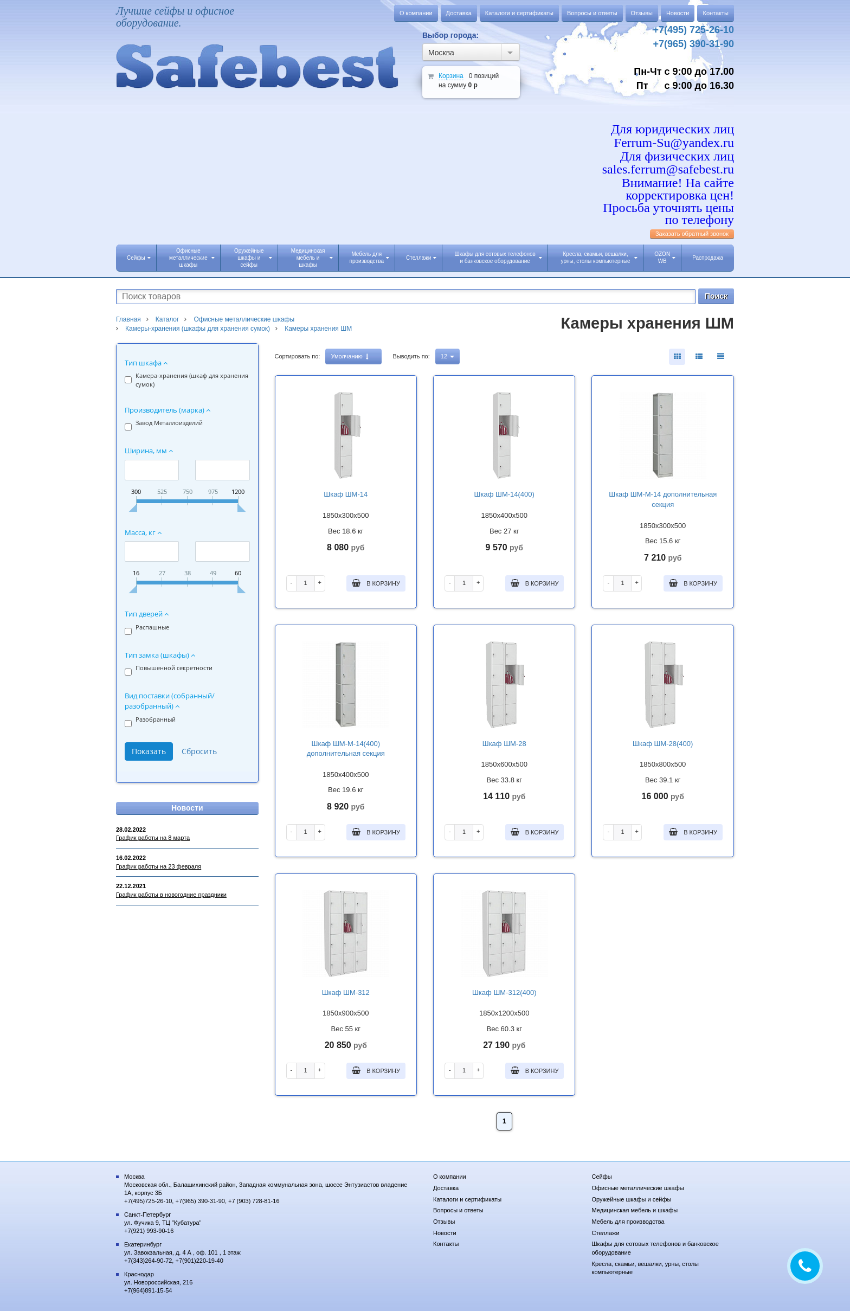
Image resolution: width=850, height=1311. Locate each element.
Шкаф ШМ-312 (346, 992)
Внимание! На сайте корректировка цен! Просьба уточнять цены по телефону (668, 201)
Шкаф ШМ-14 (346, 494)
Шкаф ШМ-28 (504, 744)
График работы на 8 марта (153, 837)
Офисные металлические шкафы (192, 258)
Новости (678, 13)
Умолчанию (349, 356)
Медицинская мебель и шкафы (312, 258)
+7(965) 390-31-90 (693, 43)
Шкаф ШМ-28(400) (663, 744)
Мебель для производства (369, 257)
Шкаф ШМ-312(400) (504, 992)
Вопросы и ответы (592, 13)
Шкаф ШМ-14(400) (504, 494)
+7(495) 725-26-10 (693, 29)
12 (447, 356)
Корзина (451, 76)
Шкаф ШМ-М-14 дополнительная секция (663, 499)
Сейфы (139, 257)
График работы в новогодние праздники (171, 894)
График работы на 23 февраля (158, 866)
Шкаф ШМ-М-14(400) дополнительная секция (346, 749)
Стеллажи (421, 257)
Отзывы (642, 13)
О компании (416, 13)
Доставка (459, 13)
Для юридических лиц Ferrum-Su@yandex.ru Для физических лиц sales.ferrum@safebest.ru (668, 149)
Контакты (716, 13)
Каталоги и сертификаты (519, 13)
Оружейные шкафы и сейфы (253, 258)
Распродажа (707, 258)
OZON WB (664, 257)
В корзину (376, 583)
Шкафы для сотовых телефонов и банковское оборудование (498, 257)
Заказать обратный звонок (692, 233)
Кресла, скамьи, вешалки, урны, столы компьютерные (599, 257)
